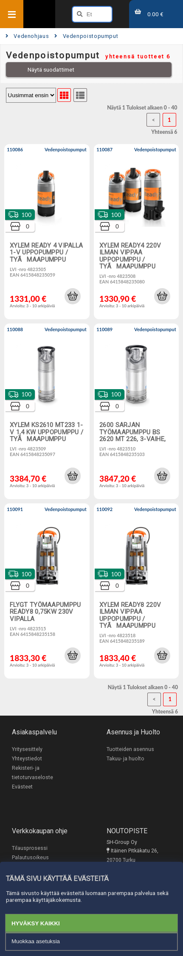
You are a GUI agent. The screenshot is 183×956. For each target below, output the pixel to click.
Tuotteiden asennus (130, 749)
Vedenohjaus (27, 36)
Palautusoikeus (30, 858)
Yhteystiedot (27, 759)
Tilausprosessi (30, 848)
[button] (73, 296)
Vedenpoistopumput (86, 36)
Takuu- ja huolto (125, 759)
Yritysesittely (27, 749)
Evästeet (22, 787)
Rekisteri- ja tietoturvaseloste (32, 772)
